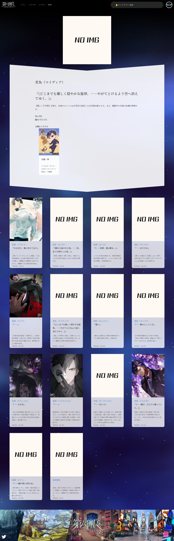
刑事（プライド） (19, 244)
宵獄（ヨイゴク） (142, 320)
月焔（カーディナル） (103, 400)
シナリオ (32, 5)
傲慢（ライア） (18, 320)
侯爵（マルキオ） (142, 400)
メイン (23, 5)
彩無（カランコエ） (20, 400)
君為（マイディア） (61, 320)
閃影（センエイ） (101, 320)
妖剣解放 (56, 479)
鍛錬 (50, 5)
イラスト (42, 5)
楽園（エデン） (18, 479)
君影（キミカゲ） (142, 244)
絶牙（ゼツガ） (59, 244)
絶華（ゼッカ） (100, 244)
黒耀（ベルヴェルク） (62, 400)
